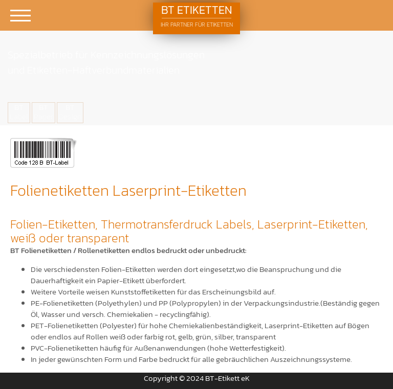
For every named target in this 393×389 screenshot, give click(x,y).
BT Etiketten (196, 16)
